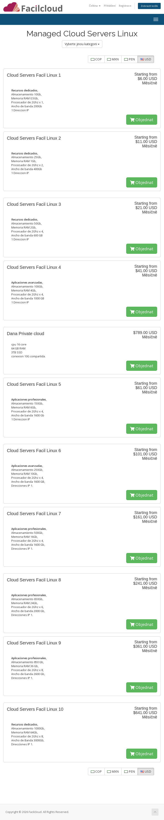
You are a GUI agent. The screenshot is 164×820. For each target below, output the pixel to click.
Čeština (95, 5)
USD (145, 59)
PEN (129, 59)
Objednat (141, 119)
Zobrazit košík (149, 5)
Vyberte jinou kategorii (82, 44)
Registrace (125, 5)
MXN (113, 59)
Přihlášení (110, 5)
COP (96, 59)
